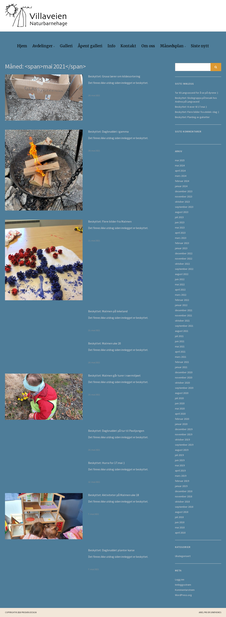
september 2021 (184, 325)
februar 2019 (182, 481)
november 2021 (183, 315)
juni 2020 (179, 403)
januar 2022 (181, 305)
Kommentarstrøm (185, 590)
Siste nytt (200, 46)
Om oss (148, 46)
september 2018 (184, 506)
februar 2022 (182, 300)
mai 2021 (180, 346)
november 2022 (183, 258)
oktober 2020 (182, 382)
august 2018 (181, 512)
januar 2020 (181, 424)
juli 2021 (179, 336)
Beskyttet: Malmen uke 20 (104, 343)
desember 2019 (183, 429)
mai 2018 (180, 527)
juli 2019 (179, 455)
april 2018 (180, 532)
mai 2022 (180, 284)
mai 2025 (180, 160)
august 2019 (181, 450)
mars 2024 (180, 175)
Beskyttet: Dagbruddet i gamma (108, 131)
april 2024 (180, 170)
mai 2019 (180, 465)
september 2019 (184, 444)
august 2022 (181, 274)
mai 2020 (180, 408)
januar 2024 (181, 186)
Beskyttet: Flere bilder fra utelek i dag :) (197, 112)
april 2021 (180, 351)
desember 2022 (183, 253)
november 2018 (183, 496)
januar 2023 (181, 248)
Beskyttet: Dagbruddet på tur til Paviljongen (116, 431)
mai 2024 (180, 165)
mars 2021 (180, 356)
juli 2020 (179, 398)
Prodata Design (29, 612)
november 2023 (183, 196)
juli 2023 (179, 217)
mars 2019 (180, 475)
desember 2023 (183, 191)
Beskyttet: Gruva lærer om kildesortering (114, 76)
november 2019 (183, 434)
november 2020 (183, 377)
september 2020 (184, 387)
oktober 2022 (182, 263)
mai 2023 (180, 227)
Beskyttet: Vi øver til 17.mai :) (191, 106)
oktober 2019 (182, 439)
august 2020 (181, 393)
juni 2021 (179, 341)
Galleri (66, 46)
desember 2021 (183, 310)
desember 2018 (183, 491)
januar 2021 (181, 367)
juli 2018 (179, 517)
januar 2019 (181, 486)
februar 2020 (182, 419)
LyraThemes (215, 612)
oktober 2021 (182, 320)
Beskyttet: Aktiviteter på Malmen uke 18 (113, 495)
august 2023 (181, 212)
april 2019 (180, 470)
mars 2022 (180, 294)
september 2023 (184, 206)
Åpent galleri (90, 46)
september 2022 (184, 269)
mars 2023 (180, 238)
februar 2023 (182, 243)
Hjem (22, 46)
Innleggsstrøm (183, 584)
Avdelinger (42, 46)
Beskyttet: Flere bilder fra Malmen (110, 221)
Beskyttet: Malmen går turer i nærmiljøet (114, 375)
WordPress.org (183, 595)
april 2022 (180, 289)
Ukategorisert (183, 556)
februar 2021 (182, 362)
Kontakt (128, 46)
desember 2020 (183, 372)
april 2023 (180, 232)
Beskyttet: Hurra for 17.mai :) (106, 463)
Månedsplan (171, 46)
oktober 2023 (182, 201)
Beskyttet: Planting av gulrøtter (192, 117)
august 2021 (181, 331)
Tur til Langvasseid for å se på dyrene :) (196, 92)
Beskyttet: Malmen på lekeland (108, 311)
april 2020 (180, 413)
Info (111, 46)
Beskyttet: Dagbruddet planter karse (111, 550)
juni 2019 (179, 460)
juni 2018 (179, 522)
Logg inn (179, 579)
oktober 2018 (182, 501)
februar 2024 (182, 181)
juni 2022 (179, 279)
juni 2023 (179, 222)
